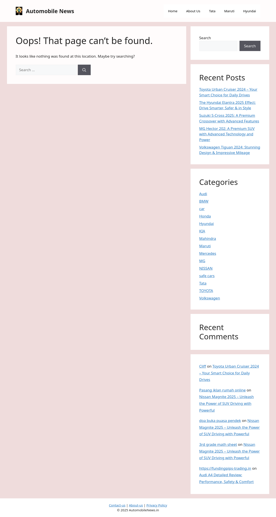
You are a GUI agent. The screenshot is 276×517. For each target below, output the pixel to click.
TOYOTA (206, 290)
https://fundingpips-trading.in (225, 468)
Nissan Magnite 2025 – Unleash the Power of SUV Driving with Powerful (226, 403)
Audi (203, 193)
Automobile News (50, 11)
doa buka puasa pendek (220, 420)
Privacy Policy (156, 505)
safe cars (207, 275)
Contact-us (117, 505)
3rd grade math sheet (218, 444)
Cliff (202, 366)
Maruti (229, 11)
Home (172, 11)
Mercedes (207, 253)
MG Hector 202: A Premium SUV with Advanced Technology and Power (227, 134)
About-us (136, 505)
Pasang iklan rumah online (222, 390)
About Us (193, 11)
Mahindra (207, 238)
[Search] (84, 70)
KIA (202, 231)
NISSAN (206, 268)
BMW (203, 201)
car (202, 208)
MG (202, 260)
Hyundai (249, 11)
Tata (212, 11)
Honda (205, 216)
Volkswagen (209, 298)
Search (205, 37)
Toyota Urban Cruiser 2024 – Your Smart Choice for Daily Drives (229, 373)
